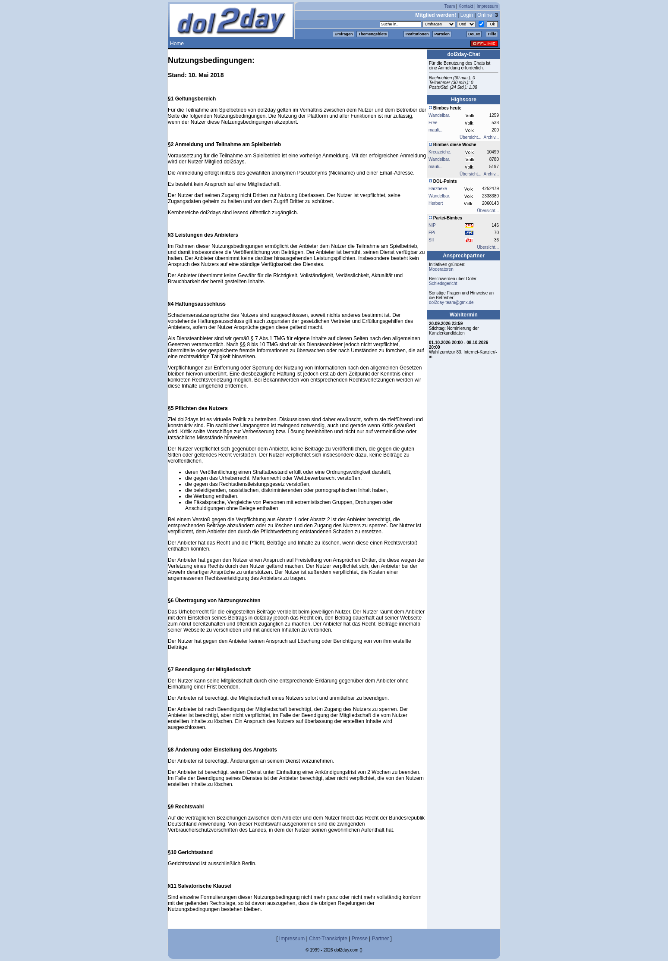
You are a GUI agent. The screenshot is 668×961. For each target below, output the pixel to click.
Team (449, 6)
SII (431, 240)
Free (433, 122)
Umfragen (343, 34)
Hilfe (492, 34)
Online (484, 15)
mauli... (435, 130)
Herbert (436, 203)
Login (466, 15)
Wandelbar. (439, 115)
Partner (380, 939)
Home (177, 44)
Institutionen (417, 34)
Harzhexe (438, 188)
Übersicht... (471, 137)
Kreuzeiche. (440, 152)
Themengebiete (372, 34)
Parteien (442, 34)
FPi (432, 232)
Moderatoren (441, 269)
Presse (360, 939)
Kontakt (465, 6)
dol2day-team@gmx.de (451, 302)
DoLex (474, 34)
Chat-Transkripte (328, 939)
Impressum (487, 6)
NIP (432, 225)
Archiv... (491, 137)
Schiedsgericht (443, 283)
